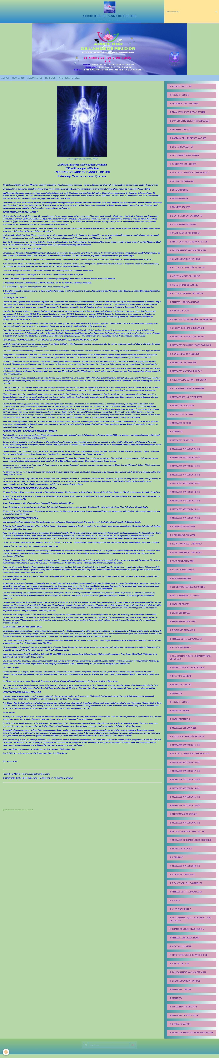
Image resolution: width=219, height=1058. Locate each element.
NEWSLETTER (21, 81)
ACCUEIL (6, 81)
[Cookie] (6, 1052)
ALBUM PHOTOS (38, 81)
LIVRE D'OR (55, 81)
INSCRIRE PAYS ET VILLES (76, 81)
